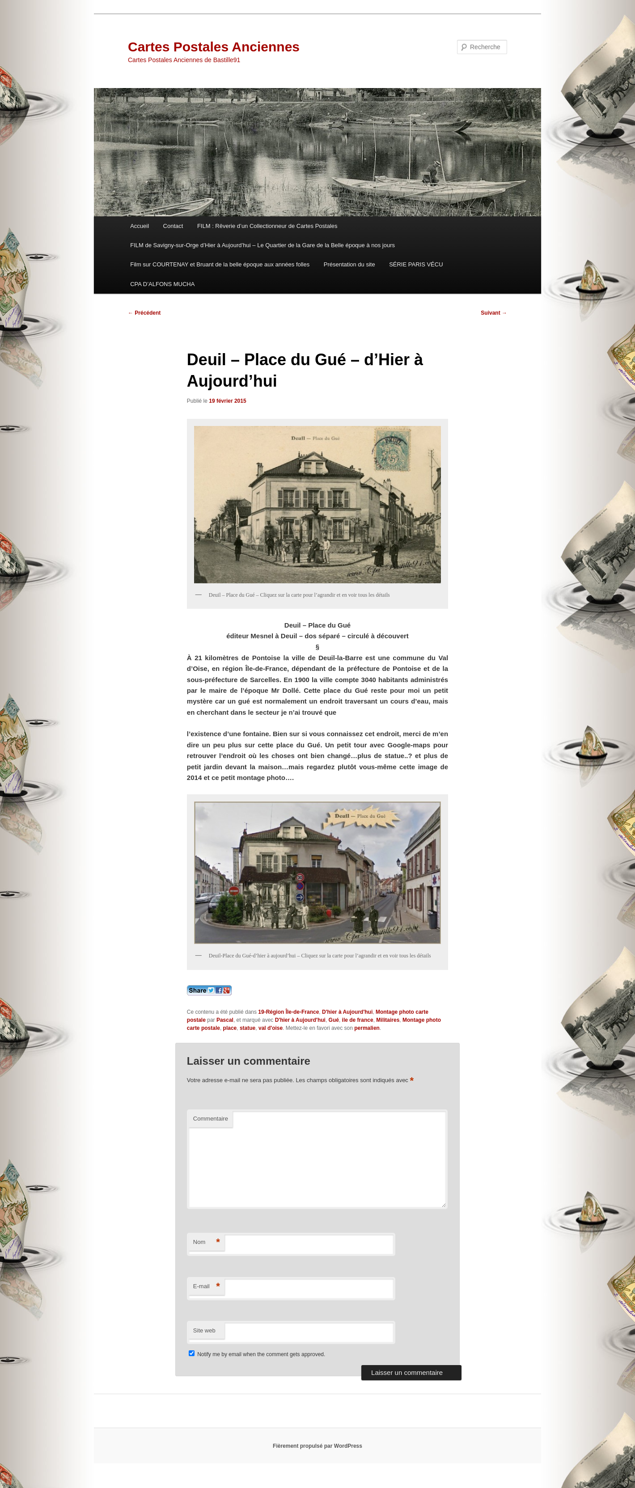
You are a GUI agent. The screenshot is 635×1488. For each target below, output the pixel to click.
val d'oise (270, 1028)
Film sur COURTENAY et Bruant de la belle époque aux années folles (219, 264)
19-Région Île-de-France (288, 1012)
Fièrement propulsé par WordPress (317, 1446)
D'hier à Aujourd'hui (347, 1012)
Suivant (494, 313)
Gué (334, 1020)
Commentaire (210, 1118)
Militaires (387, 1020)
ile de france (357, 1020)
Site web (204, 1330)
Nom (206, 1242)
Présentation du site (349, 264)
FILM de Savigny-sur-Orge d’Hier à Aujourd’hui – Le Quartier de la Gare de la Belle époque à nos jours (262, 245)
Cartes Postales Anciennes (214, 46)
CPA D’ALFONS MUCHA (162, 284)
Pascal (224, 1020)
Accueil (139, 226)
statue (247, 1028)
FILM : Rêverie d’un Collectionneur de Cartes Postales (267, 226)
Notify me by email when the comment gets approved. (257, 1354)
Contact (173, 226)
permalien (367, 1028)
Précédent (144, 313)
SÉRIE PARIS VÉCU (416, 264)
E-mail (206, 1286)
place (230, 1028)
